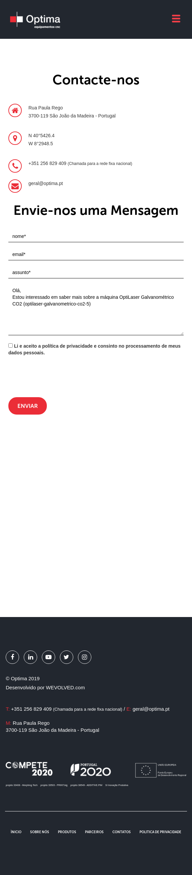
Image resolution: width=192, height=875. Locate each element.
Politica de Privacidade (160, 832)
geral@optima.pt (150, 709)
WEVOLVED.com (65, 687)
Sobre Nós (39, 832)
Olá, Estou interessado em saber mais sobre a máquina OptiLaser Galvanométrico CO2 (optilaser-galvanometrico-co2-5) (96, 310)
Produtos (67, 832)
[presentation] (59, 377)
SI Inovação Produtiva (116, 785)
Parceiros (94, 832)
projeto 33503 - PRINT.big (54, 785)
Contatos (121, 832)
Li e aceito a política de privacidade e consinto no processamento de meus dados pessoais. (94, 349)
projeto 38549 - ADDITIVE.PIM (86, 785)
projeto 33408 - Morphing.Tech (21, 785)
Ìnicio (16, 832)
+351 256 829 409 (66, 709)
